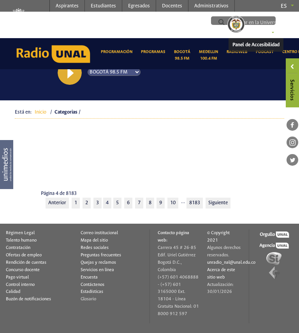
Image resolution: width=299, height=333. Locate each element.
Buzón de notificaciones (28, 299)
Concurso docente (23, 270)
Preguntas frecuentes (101, 255)
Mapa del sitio (94, 240)
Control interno (20, 284)
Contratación (18, 247)
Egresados (139, 6)
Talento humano (21, 240)
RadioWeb (238, 51)
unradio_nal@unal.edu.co (231, 262)
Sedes (262, 33)
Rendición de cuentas (26, 262)
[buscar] (262, 22)
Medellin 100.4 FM (210, 55)
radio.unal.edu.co (112, 20)
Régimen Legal (20, 233)
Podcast (266, 51)
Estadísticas (92, 291)
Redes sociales (95, 247)
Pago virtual (17, 277)
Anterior (57, 203)
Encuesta (89, 277)
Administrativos (211, 6)
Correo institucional (99, 233)
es (284, 6)
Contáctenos (92, 284)
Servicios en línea (97, 270)
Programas (154, 51)
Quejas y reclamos (98, 262)
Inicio (40, 112)
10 (173, 203)
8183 (194, 203)
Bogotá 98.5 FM (183, 55)
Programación (118, 51)
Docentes (172, 6)
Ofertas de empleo (24, 255)
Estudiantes (103, 6)
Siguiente (218, 203)
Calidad (13, 291)
